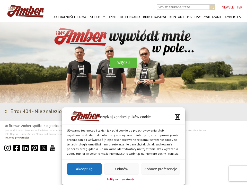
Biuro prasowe (155, 17)
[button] (177, 116)
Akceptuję (84, 169)
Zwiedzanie (212, 17)
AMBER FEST (234, 17)
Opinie (112, 17)
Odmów (121, 169)
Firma (81, 17)
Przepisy (194, 17)
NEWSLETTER (232, 7)
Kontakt (177, 17)
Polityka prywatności (121, 179)
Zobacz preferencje (160, 169)
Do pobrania (130, 17)
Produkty (97, 17)
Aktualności (64, 17)
